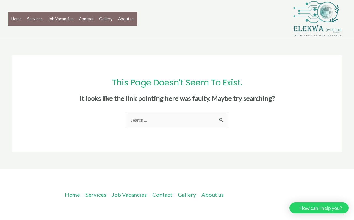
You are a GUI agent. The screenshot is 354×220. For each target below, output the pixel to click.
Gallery (106, 18)
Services (35, 18)
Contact (86, 18)
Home (16, 18)
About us (126, 18)
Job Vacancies (60, 18)
